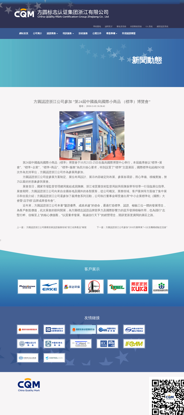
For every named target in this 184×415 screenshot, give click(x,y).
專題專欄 (111, 34)
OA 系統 (149, 27)
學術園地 (97, 27)
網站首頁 (23, 34)
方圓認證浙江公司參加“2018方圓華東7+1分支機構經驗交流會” (136, 228)
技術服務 (83, 34)
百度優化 (58, 382)
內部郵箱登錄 (136, 27)
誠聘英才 (109, 27)
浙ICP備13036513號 (52, 376)
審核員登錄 (121, 27)
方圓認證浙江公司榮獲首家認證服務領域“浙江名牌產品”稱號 (56, 228)
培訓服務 (68, 34)
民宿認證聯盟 (128, 34)
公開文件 (96, 34)
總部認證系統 (162, 27)
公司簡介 (37, 34)
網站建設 (47, 382)
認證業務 (52, 34)
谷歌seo (69, 382)
